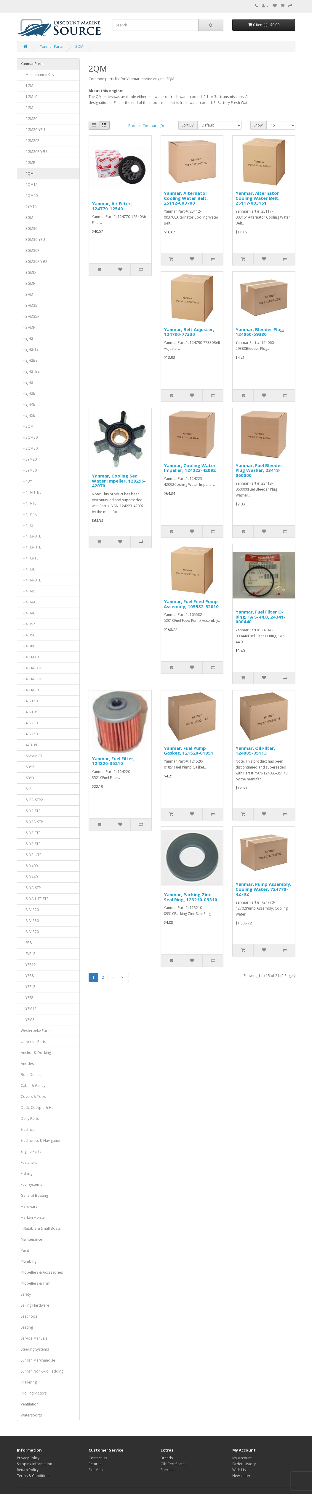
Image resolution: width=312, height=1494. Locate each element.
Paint (25, 1250)
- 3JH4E (28, 404)
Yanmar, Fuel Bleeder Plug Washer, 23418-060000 (259, 470)
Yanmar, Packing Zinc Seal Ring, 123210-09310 (190, 896)
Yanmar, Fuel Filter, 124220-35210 (113, 760)
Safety (26, 1294)
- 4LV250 (29, 733)
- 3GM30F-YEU (34, 261)
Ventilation (30, 1404)
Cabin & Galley (33, 1085)
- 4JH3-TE (29, 558)
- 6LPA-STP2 (32, 799)
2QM (79, 46)
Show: (258, 125)
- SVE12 (28, 953)
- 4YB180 (29, 744)
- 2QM (27, 173)
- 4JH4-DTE (31, 580)
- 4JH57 (28, 624)
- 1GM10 (29, 96)
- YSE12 (28, 986)
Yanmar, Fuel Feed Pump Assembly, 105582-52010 (191, 603)
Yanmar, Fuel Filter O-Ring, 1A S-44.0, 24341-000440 (260, 617)
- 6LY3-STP (31, 843)
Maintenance (31, 1239)
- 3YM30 (29, 470)
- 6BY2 (27, 766)
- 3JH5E (28, 415)
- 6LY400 (29, 865)
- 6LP (26, 788)
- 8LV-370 (30, 931)
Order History (244, 1463)
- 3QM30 (29, 437)
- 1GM (27, 85)
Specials (167, 1469)
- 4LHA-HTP (31, 679)
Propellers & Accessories (42, 1272)
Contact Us (98, 1457)
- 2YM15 (29, 206)
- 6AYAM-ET (31, 755)
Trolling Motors (34, 1393)
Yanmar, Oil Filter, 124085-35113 (255, 750)
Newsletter (241, 1475)
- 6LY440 (29, 876)
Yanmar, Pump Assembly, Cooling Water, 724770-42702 (263, 889)
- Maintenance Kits (37, 74)
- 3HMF (28, 327)
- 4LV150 (29, 700)
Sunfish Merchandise (38, 1360)
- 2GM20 (29, 118)
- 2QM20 (29, 195)
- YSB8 (27, 975)
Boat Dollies (31, 1074)
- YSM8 (27, 1019)
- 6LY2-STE (30, 810)
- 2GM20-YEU (33, 129)
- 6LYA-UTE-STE (34, 898)
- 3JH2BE (29, 360)
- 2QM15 (29, 184)
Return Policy (28, 1469)
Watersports (31, 1415)
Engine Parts (31, 1151)
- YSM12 (28, 1008)
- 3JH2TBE (30, 371)
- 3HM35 (29, 305)
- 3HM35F (30, 316)
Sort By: (188, 125)
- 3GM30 (29, 228)
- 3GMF (28, 283)
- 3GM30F (30, 250)
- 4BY (26, 481)
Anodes (27, 1063)
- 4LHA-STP (31, 690)
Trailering (29, 1382)
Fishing (26, 1173)
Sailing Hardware (35, 1305)
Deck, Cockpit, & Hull (38, 1107)
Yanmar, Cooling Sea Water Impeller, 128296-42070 (119, 480)
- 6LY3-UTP (31, 854)
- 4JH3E (28, 569)
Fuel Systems (31, 1184)
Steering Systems (35, 1349)
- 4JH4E (28, 613)
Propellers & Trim (35, 1283)
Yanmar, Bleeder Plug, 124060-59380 (260, 331)
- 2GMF (28, 162)
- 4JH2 (27, 525)
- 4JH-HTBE (31, 492)
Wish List (239, 1469)
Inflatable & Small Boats (40, 1228)
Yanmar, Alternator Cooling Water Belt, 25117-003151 (257, 198)
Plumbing (28, 1261)
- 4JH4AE (29, 602)
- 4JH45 (28, 591)
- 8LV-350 (30, 920)
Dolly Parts (30, 1118)
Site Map (96, 1469)
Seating (27, 1327)
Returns (95, 1463)
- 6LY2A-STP (32, 821)
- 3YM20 (29, 459)
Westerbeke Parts (35, 1030)
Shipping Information (34, 1463)
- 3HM (27, 294)
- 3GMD (28, 272)
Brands (167, 1457)
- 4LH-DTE (30, 657)
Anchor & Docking (36, 1052)
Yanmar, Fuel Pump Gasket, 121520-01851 (188, 750)
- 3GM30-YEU (33, 239)
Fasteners (29, 1162)
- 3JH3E (28, 393)
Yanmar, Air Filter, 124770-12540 (112, 205)
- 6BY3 (27, 777)
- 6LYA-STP (31, 887)
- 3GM (27, 217)
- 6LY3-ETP (31, 832)
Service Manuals (34, 1338)
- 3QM (27, 426)
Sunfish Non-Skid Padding (42, 1371)
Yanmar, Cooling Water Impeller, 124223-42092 (190, 467)
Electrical (28, 1129)
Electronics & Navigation (41, 1140)
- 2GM (27, 107)
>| (123, 977)
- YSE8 (27, 997)
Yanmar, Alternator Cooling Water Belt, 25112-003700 (186, 198)
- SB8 (26, 942)
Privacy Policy (28, 1457)
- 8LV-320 (30, 909)
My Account (242, 1457)
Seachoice (29, 1316)
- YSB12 (28, 964)
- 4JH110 (29, 514)
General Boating (34, 1195)
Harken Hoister (33, 1217)
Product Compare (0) (146, 125)
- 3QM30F (30, 448)
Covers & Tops (33, 1096)
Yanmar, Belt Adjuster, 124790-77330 (189, 331)
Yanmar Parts (51, 46)
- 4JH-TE (28, 503)
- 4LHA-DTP (31, 668)
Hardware (29, 1206)
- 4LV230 (29, 722)
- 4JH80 (28, 646)
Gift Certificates (173, 1463)
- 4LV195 (29, 711)
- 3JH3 (27, 382)
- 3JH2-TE (29, 349)
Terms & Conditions (33, 1475)
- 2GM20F (30, 140)
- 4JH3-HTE (31, 547)
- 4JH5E (28, 635)
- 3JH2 (27, 338)
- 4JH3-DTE (31, 536)
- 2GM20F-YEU (34, 151)
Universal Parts (33, 1041)
